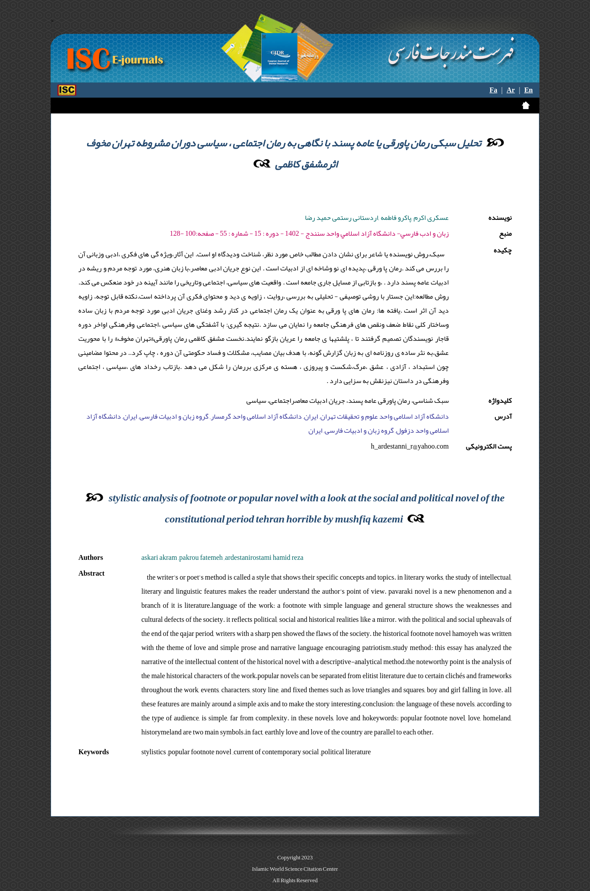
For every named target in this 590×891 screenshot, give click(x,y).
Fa (494, 90)
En (528, 90)
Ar (511, 90)
